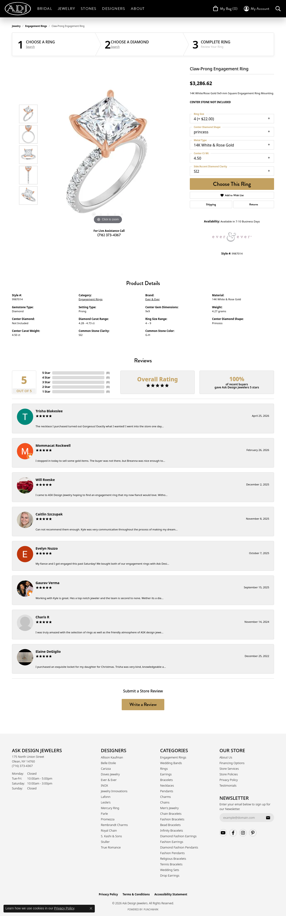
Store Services (229, 768)
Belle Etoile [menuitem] (108, 763)
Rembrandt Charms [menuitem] (114, 825)
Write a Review (143, 704)
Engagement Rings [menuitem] (173, 757)
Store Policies (229, 774)
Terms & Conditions (136, 894)
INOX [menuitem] (104, 785)
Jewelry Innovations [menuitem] (114, 791)
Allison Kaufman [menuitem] (112, 757)
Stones (88, 8)
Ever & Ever (152, 299)
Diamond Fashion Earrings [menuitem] (178, 836)
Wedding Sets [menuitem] (169, 870)
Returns (253, 204)
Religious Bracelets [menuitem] (173, 858)
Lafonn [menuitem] (105, 797)
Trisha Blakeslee (49, 411)
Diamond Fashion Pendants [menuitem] (179, 847)
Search (30, 47)
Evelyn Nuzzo (47, 548)
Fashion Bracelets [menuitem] (172, 819)
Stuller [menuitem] (105, 842)
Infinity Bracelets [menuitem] (171, 830)
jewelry (16, 26)
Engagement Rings (36, 26)
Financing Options (232, 763)
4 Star (46, 377)
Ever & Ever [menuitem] (109, 780)
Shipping (211, 204)
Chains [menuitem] (164, 802)
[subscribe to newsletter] (268, 817)
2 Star (46, 387)
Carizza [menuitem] (106, 768)
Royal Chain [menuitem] (109, 830)
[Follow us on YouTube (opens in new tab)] (223, 833)
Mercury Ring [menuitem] (110, 808)
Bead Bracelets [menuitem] (170, 825)
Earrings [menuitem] (166, 774)
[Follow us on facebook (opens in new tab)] (233, 833)
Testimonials (228, 785)
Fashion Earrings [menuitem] (171, 842)
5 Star (46, 373)
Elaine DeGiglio (48, 651)
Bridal (44, 8)
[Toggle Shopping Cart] (225, 8)
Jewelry (66, 8)
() (108, 373)
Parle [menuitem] (104, 813)
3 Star (46, 382)
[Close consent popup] (91, 908)
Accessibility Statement (170, 894)
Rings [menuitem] (164, 768)
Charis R (42, 617)
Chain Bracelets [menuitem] (170, 813)
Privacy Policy (229, 780)
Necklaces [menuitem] (167, 785)
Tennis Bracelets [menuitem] (171, 864)
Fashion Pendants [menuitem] (172, 853)
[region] (108, 154)
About (138, 8)
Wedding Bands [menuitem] (171, 763)
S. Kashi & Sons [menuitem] (111, 836)
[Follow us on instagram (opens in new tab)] (243, 833)
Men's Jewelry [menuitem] (169, 808)
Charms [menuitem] (165, 797)
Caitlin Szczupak (49, 514)
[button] (256, 8)
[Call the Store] (22, 766)
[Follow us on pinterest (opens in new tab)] (253, 833)
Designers (113, 8)
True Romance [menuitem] (111, 847)
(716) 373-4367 (109, 235)
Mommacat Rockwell (53, 445)
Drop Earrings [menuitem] (169, 875)
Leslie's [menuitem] (105, 802)
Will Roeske (45, 479)
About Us (226, 757)
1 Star (46, 392)
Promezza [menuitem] (107, 819)
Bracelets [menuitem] (166, 780)
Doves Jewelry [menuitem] (110, 774)
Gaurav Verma (47, 583)
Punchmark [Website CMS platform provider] (151, 909)
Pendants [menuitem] (166, 791)
